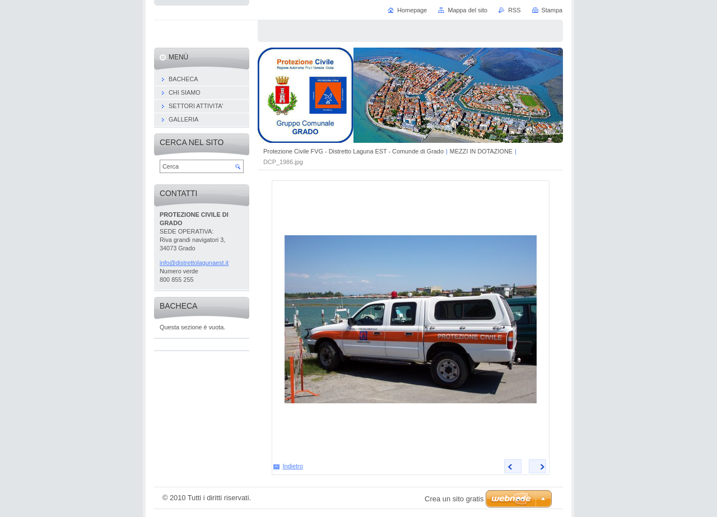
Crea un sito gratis (454, 499)
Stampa (552, 10)
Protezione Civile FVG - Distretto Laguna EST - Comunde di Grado (353, 151)
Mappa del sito (467, 10)
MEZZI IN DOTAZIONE (481, 151)
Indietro (293, 466)
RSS (514, 10)
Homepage (412, 10)
